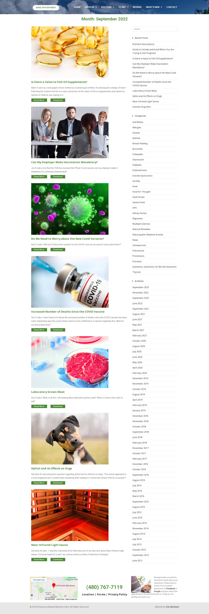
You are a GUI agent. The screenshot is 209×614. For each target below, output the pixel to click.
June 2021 (137, 319)
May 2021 (137, 324)
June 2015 (137, 517)
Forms (101, 594)
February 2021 (139, 335)
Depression (138, 159)
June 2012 (137, 560)
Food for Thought (141, 191)
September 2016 (140, 474)
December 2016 (140, 464)
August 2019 (138, 394)
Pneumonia (138, 250)
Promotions (138, 255)
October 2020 (139, 340)
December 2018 (140, 415)
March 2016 (138, 496)
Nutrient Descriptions (143, 44)
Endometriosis (139, 170)
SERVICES (91, 7)
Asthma (136, 138)
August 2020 (138, 346)
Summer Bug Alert (141, 106)
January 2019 (139, 410)
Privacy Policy (117, 594)
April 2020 (137, 367)
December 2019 (140, 378)
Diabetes (136, 164)
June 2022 (137, 303)
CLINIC (123, 7)
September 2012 (140, 555)
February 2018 (139, 442)
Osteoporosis (139, 245)
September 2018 (140, 431)
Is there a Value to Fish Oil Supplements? (152, 58)
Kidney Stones (139, 213)
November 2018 (140, 421)
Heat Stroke (138, 197)
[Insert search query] (155, 29)
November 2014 (140, 528)
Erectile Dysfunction (142, 175)
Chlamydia (137, 154)
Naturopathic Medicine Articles (147, 234)
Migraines (137, 218)
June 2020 (137, 357)
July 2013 (136, 544)
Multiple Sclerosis (141, 223)
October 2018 (139, 426)
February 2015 (139, 522)
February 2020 (139, 373)
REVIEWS (137, 7)
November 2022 (140, 292)
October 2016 (139, 469)
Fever (135, 186)
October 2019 (139, 389)
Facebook (170, 588)
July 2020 (136, 351)
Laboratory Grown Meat (144, 90)
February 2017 (139, 458)
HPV (134, 207)
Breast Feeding (140, 143)
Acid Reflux (137, 122)
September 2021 (140, 308)
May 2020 (137, 362)
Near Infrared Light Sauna (145, 101)
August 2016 (138, 480)
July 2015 (136, 512)
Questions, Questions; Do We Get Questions (154, 266)
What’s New (154, 7)
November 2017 (140, 448)
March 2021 (138, 330)
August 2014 (138, 533)
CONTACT (171, 7)
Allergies (136, 127)
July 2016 (136, 485)
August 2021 (138, 314)
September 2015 (140, 501)
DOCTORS (107, 7)
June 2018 (137, 437)
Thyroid (136, 272)
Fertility (136, 181)
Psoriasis (137, 261)
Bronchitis (137, 148)
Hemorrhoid (138, 202)
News (135, 239)
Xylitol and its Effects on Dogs (147, 96)
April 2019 (137, 399)
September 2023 (140, 287)
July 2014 (136, 539)
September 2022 (140, 297)
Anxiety (136, 132)
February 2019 (139, 405)
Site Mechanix (172, 607)
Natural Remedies (141, 229)
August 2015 (138, 506)
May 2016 (137, 490)
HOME (77, 7)
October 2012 (139, 549)
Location (88, 594)
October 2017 (139, 453)
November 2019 (140, 383)
